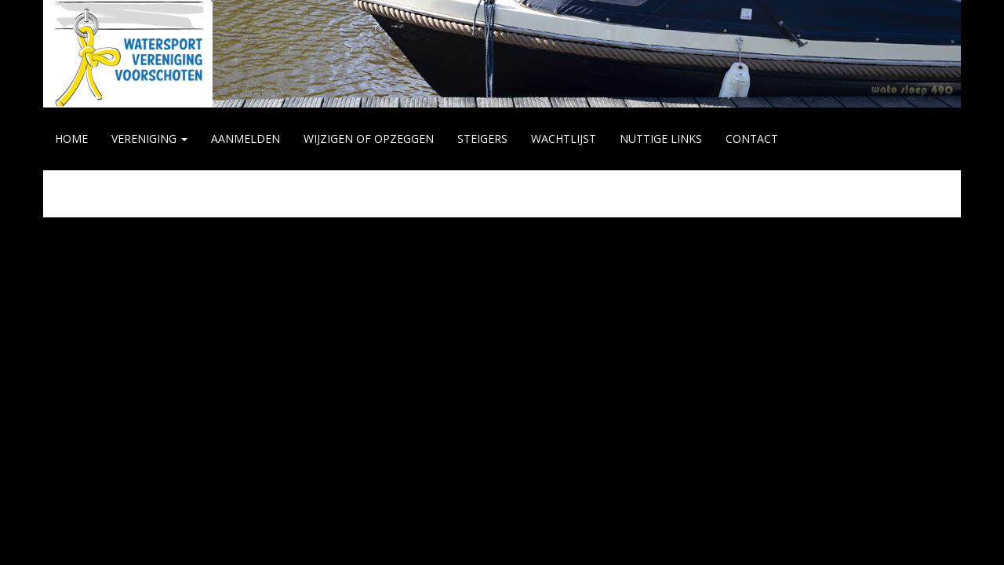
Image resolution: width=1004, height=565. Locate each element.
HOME (71, 138)
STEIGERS (482, 138)
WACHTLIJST (563, 138)
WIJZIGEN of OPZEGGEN (369, 138)
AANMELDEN (245, 138)
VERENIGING (149, 138)
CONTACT (752, 138)
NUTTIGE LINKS (661, 138)
